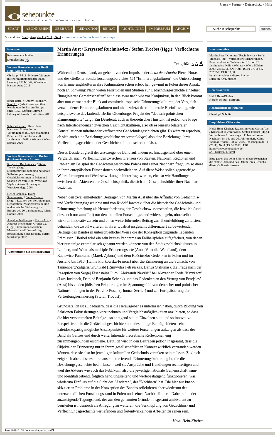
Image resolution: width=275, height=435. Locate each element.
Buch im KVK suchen (222, 78)
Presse (224, 4)
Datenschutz (253, 4)
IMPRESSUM (159, 28)
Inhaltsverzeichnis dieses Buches (229, 75)
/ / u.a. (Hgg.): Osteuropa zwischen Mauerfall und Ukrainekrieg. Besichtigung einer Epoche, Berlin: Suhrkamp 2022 (29, 228)
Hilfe (268, 4)
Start (25, 37)
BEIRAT (109, 28)
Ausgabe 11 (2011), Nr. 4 (45, 37)
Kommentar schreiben (20, 55)
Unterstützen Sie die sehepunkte (29, 251)
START (13, 28)
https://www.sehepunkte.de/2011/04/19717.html (225, 150)
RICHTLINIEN (132, 28)
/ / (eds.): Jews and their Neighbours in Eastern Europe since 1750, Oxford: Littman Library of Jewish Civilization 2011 (29, 107)
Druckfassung (18, 60)
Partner (237, 4)
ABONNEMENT (38, 28)
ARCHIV (182, 28)
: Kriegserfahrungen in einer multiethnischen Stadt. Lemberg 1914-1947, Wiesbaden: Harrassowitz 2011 (29, 80)
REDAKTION (88, 28)
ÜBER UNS (63, 28)
